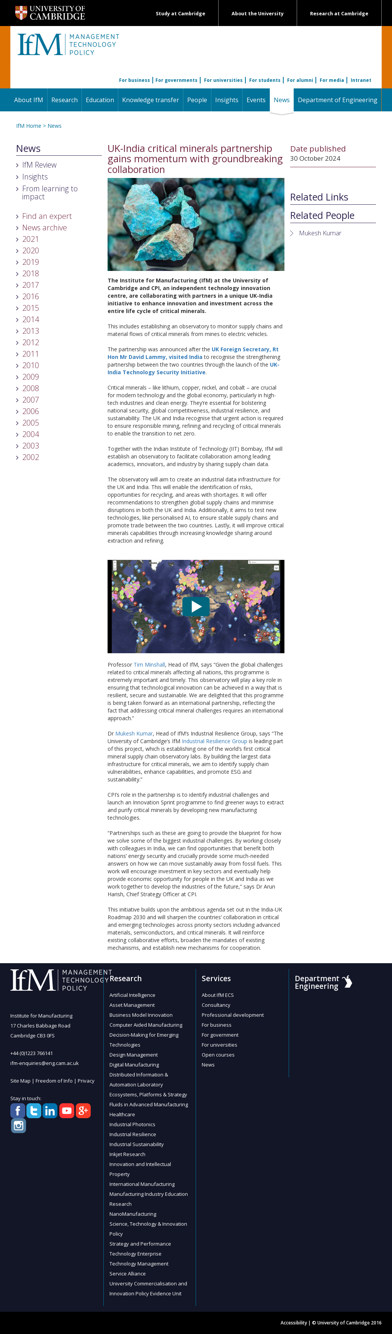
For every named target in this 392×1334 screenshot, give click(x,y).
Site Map (20, 1080)
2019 (30, 262)
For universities (223, 80)
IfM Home (28, 125)
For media (332, 80)
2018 (30, 273)
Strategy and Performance (140, 1243)
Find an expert (47, 216)
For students (265, 80)
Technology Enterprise (135, 1253)
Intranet (361, 80)
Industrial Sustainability (136, 1144)
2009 (30, 377)
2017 (30, 285)
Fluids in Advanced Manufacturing (148, 1104)
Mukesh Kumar (134, 733)
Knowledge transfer (150, 100)
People (197, 100)
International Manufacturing (142, 1184)
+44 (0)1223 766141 (31, 1053)
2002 (30, 457)
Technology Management (138, 1263)
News (284, 99)
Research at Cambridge (339, 13)
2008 (30, 388)
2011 (30, 354)
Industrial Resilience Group (214, 741)
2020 (30, 250)
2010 (30, 365)
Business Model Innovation (141, 1014)
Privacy (86, 1080)
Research (64, 100)
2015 (30, 308)
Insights (226, 100)
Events (256, 100)
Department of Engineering (337, 100)
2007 (30, 400)
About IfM (28, 100)
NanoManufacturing (132, 1213)
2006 (30, 411)
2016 (30, 296)
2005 (30, 422)
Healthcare (122, 1114)
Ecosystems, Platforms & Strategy (148, 1094)
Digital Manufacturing (134, 1064)
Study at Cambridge (180, 13)
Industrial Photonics (132, 1124)
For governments (176, 80)
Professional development (233, 1014)
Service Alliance (127, 1273)
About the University (258, 13)
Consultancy (216, 1004)
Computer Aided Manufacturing (145, 1024)
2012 (30, 342)
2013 (30, 331)
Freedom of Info (54, 1080)
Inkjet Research (127, 1154)
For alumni (300, 80)
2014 (30, 319)
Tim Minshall (149, 664)
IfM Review (39, 165)
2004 (30, 434)
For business (134, 80)
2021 (30, 239)
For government (220, 1034)
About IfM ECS (218, 995)
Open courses (218, 1054)
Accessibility (294, 1322)
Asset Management (132, 1004)
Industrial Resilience (132, 1134)
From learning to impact (50, 192)
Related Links (319, 197)
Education (100, 100)
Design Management (133, 1054)
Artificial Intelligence (132, 995)
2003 (30, 445)
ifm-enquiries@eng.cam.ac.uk (44, 1063)
